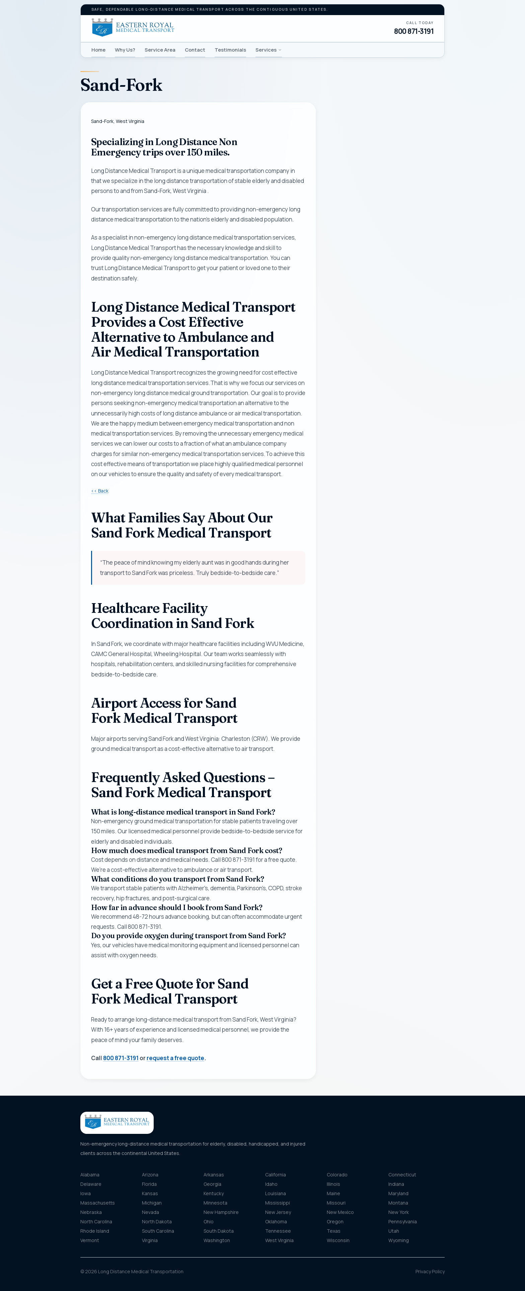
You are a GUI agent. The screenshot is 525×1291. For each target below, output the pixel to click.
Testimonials (230, 49)
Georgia (212, 1184)
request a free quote (175, 1058)
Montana (398, 1203)
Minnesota (215, 1203)
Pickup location (357, 291)
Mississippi (277, 1203)
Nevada (150, 1212)
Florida (149, 1184)
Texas (334, 1231)
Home (98, 49)
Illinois (333, 1184)
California (275, 1174)
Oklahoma (276, 1221)
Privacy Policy (430, 1271)
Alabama (89, 1174)
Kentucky (214, 1193)
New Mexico (340, 1212)
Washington (217, 1240)
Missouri (336, 1203)
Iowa (85, 1193)
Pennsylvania (402, 1221)
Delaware (90, 1184)
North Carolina (96, 1221)
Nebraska (91, 1212)
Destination (354, 337)
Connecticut (402, 1174)
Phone (341, 200)
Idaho (271, 1184)
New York (398, 1212)
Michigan (152, 1203)
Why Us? (125, 49)
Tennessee (278, 1231)
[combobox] (385, 305)
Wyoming (398, 1240)
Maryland (398, 1193)
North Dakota (157, 1221)
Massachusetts (97, 1203)
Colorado (337, 1174)
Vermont (89, 1240)
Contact (195, 49)
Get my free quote (385, 446)
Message (364, 384)
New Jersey (278, 1212)
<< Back (99, 491)
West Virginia (279, 1240)
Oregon (335, 1221)
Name (340, 167)
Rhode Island (94, 1231)
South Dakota (219, 1231)
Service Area (160, 49)
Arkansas (214, 1174)
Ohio (209, 1221)
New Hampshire (221, 1212)
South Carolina (158, 1231)
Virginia (150, 1240)
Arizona (150, 1174)
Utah (393, 1231)
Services (268, 49)
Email (339, 234)
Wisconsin (338, 1240)
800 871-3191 (414, 31)
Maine (333, 1193)
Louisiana (275, 1193)
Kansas (150, 1193)
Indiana (396, 1184)
